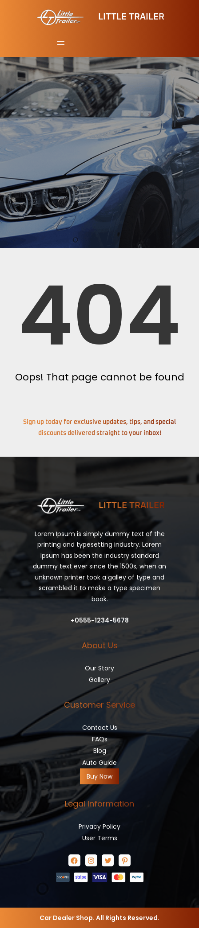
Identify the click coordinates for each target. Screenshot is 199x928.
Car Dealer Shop (66, 917)
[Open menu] (61, 43)
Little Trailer (131, 16)
